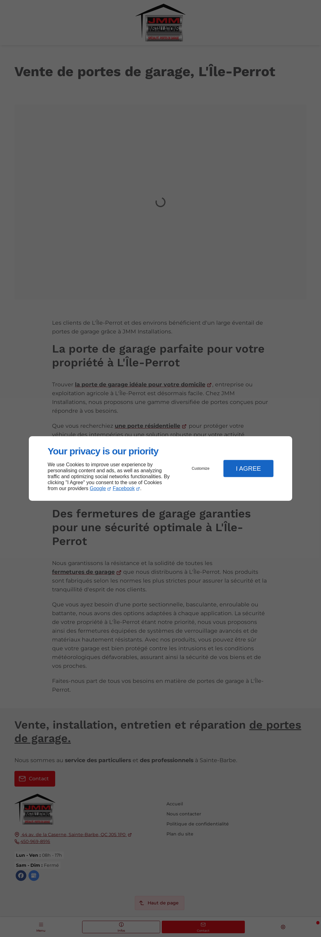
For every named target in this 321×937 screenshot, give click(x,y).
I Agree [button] (248, 468)
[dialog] (160, 468)
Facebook (124, 488)
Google (98, 488)
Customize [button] (201, 468)
